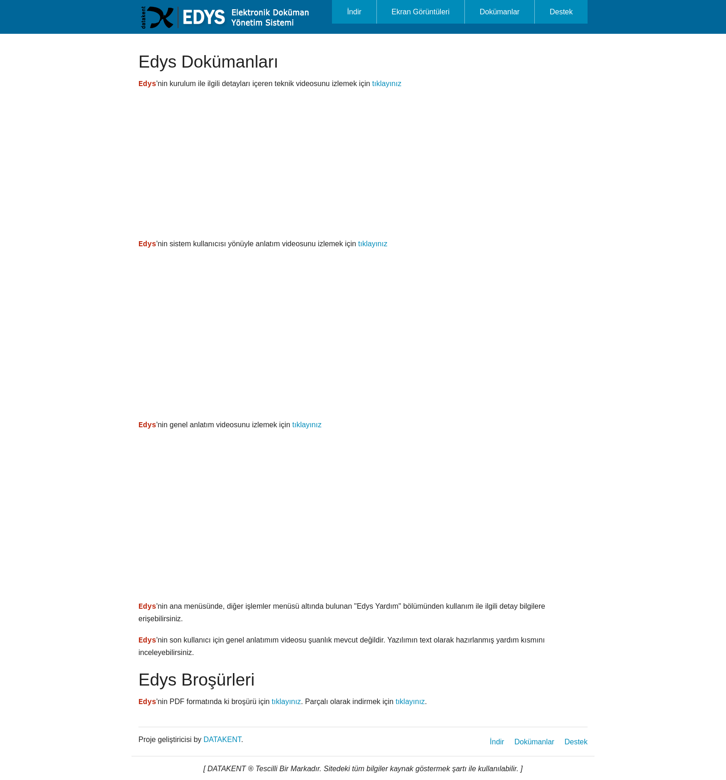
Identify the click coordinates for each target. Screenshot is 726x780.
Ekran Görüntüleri (421, 12)
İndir (354, 12)
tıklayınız (386, 83)
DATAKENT (222, 739)
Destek (561, 12)
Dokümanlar (499, 12)
